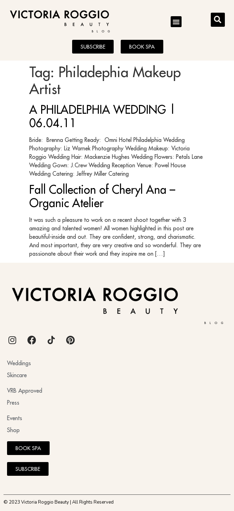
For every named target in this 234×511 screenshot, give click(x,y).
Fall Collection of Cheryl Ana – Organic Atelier (102, 196)
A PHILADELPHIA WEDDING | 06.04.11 (102, 116)
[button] (176, 21)
